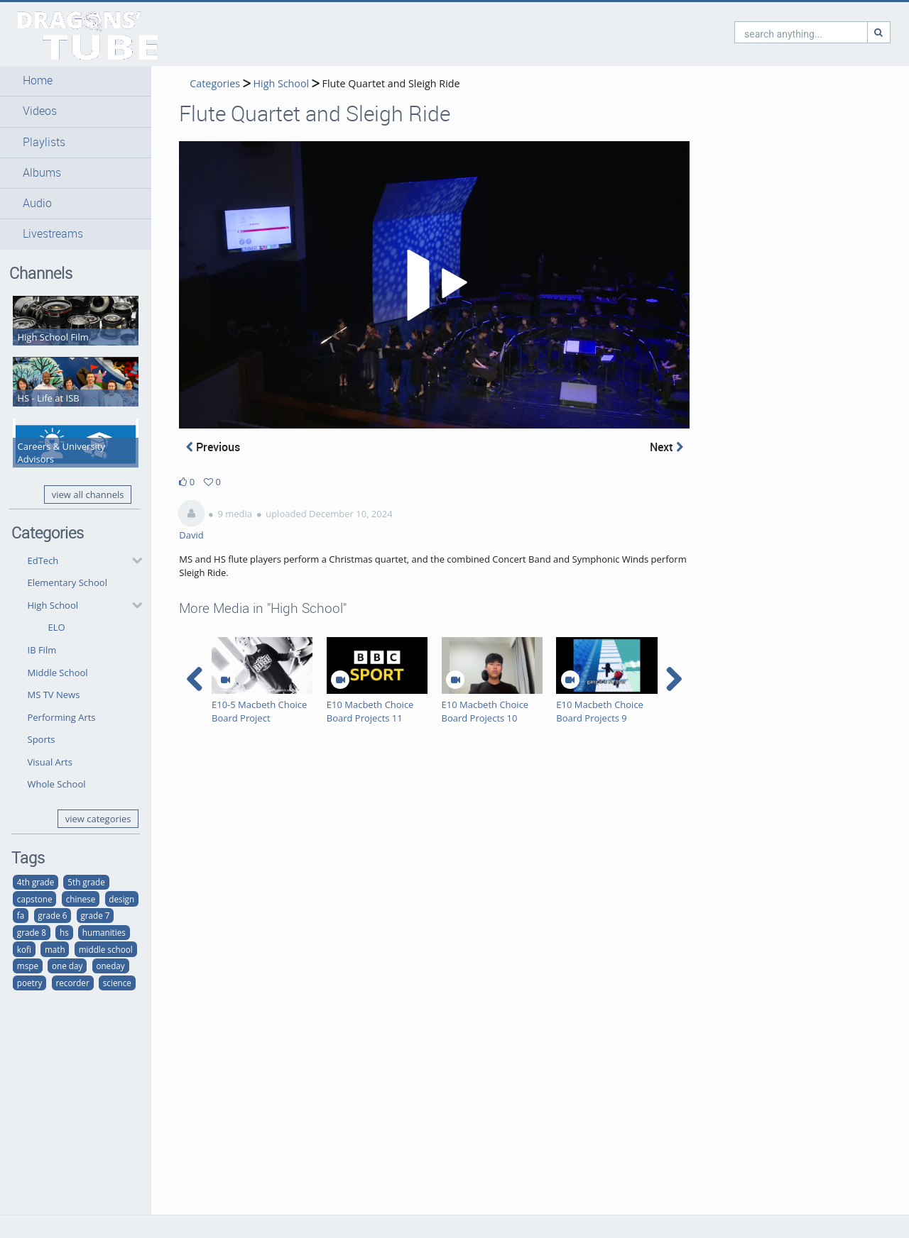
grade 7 (95, 915)
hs (64, 932)
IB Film (42, 649)
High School (53, 605)
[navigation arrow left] (195, 679)
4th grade (35, 882)
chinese (81, 899)
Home (38, 80)
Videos (40, 111)
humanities (104, 932)
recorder (72, 982)
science (117, 982)
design (121, 899)
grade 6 (52, 915)
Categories (215, 83)
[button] (75, 81)
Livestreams (53, 233)
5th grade (85, 882)
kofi (24, 949)
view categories (98, 818)
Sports (41, 739)
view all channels (88, 494)
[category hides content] (133, 560)
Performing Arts (62, 717)
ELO (56, 627)
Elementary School (67, 582)
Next (666, 447)
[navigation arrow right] (673, 679)
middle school (106, 949)
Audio (37, 203)
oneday (110, 965)
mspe (27, 965)
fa (20, 915)
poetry (30, 982)
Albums (42, 172)
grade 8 (31, 932)
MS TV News (54, 694)
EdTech (43, 560)
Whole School (57, 784)
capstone (35, 899)
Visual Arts (50, 762)
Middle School (58, 672)
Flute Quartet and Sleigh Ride (391, 83)
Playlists (44, 142)
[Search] (818, 32)
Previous (213, 447)
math (55, 949)
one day (67, 965)
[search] (740, 32)
